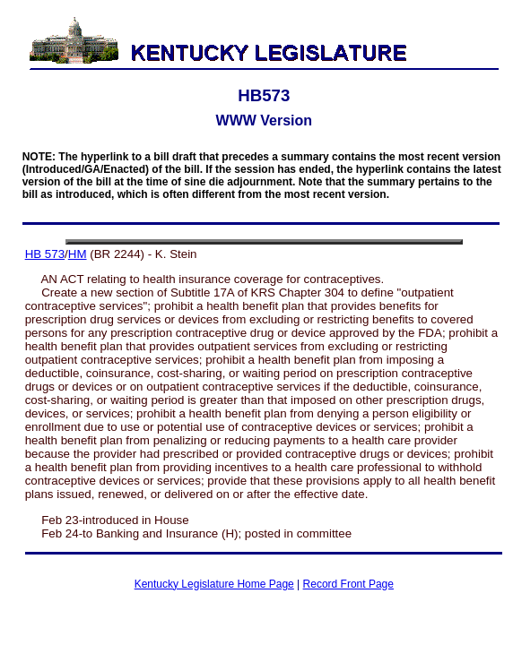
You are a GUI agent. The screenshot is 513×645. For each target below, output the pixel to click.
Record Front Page (348, 584)
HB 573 (45, 254)
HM (77, 254)
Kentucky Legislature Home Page (214, 584)
